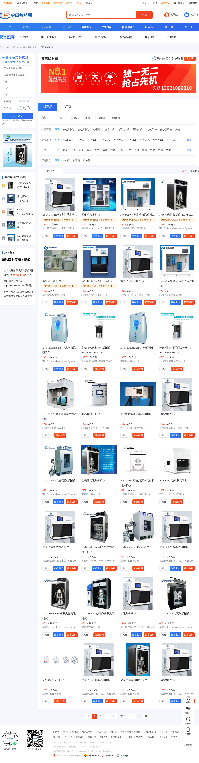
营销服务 (69, 737)
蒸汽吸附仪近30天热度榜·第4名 (98, 220)
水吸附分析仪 (128, 613)
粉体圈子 (138, 732)
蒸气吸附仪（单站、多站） (23, 199)
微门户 (189, 27)
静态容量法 (166, 129)
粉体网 (56, 732)
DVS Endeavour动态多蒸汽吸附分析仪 (98, 549)
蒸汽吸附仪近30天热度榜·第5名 (137, 220)
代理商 (76, 160)
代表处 (86, 160)
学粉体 (86, 27)
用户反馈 (163, 737)
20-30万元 (118, 139)
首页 (8, 27)
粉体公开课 (151, 732)
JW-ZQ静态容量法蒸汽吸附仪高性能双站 (24, 238)
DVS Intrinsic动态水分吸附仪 (137, 347)
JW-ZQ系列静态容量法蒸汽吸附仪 (59, 416)
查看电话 (58, 235)
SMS (62, 118)
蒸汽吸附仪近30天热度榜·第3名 (59, 220)
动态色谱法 (151, 129)
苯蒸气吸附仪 (167, 680)
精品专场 (100, 37)
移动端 (8, 3)
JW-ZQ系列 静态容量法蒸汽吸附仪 (176, 284)
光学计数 (109, 129)
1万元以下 (68, 139)
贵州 (136, 150)
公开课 (66, 27)
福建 (104, 150)
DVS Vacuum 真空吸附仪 (134, 547)
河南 (160, 150)
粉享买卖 (58, 3)
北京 (65, 150)
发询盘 (171, 14)
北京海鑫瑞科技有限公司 (94, 295)
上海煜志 (75, 118)
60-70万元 (172, 139)
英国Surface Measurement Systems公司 (177, 228)
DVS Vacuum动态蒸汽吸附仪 (59, 480)
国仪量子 (89, 118)
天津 (81, 150)
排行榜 (149, 37)
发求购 (189, 58)
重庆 (89, 150)
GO (146, 716)
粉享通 (165, 3)
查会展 (149, 27)
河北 (152, 150)
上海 (73, 150)
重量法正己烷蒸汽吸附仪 (96, 680)
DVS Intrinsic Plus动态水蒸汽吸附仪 (59, 350)
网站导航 (193, 3)
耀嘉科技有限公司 (129, 361)
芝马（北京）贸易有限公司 (134, 428)
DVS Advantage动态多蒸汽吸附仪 (98, 616)
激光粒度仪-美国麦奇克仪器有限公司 (99, 361)
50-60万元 (158, 139)
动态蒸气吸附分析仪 (93, 480)
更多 (89, 3)
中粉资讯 (175, 732)
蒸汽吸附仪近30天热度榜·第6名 (59, 286)
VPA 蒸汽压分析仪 (53, 680)
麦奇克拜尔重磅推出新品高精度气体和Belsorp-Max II (19, 273)
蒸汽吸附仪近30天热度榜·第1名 (176, 220)
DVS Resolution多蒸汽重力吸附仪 (59, 616)
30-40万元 (132, 139)
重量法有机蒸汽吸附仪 (55, 547)
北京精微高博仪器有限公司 (134, 228)
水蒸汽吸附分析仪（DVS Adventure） (24, 185)
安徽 (97, 150)
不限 (57, 129)
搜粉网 (66, 732)
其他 (177, 129)
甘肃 (112, 150)
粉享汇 (69, 3)
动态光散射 (83, 129)
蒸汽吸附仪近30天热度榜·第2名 (98, 286)
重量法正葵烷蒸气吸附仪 (174, 547)
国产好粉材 (48, 37)
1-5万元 (80, 139)
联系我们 (140, 737)
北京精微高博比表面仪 (54, 428)
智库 (36, 3)
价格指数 (128, 27)
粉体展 (46, 27)
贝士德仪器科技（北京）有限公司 (59, 228)
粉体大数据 (23, 3)
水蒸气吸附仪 (167, 414)
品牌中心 (173, 37)
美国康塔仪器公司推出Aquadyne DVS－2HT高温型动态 (19, 284)
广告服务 (129, 737)
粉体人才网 (87, 732)
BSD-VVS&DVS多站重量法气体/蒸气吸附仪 (25, 212)
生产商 (66, 160)
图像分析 (137, 129)
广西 (128, 150)
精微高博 (116, 118)
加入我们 (152, 737)
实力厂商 (75, 37)
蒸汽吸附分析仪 (90, 414)
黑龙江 (169, 150)
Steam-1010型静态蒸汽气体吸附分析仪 (137, 483)
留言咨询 (71, 235)
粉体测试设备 (30, 47)
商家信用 (92, 737)
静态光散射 (68, 129)
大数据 (106, 27)
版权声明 (103, 737)
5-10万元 (92, 139)
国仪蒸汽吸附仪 (24, 225)
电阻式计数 (123, 129)
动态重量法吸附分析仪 (133, 680)
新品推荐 (126, 37)
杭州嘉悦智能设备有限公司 (56, 295)
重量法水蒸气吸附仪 (132, 281)
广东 (120, 150)
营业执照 (96, 746)
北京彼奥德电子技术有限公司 (96, 428)
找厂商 (191, 14)
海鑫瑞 (102, 118)
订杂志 (79, 3)
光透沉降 (97, 129)
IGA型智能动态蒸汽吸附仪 (136, 414)
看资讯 (26, 27)
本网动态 (175, 737)
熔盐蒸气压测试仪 (53, 281)
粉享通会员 (116, 737)
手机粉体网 (126, 732)
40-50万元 (145, 139)
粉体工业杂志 (101, 732)
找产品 (47, 106)
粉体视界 (46, 3)
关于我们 (57, 737)
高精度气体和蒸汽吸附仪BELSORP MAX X (96, 350)
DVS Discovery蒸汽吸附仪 (174, 613)
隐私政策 (80, 737)
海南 (144, 150)
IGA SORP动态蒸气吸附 (173, 480)
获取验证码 (24, 101)
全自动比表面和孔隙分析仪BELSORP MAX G (175, 350)
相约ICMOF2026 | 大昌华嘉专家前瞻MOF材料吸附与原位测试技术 (19, 294)
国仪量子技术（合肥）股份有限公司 (99, 228)
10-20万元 (105, 139)
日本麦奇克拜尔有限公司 (172, 361)
